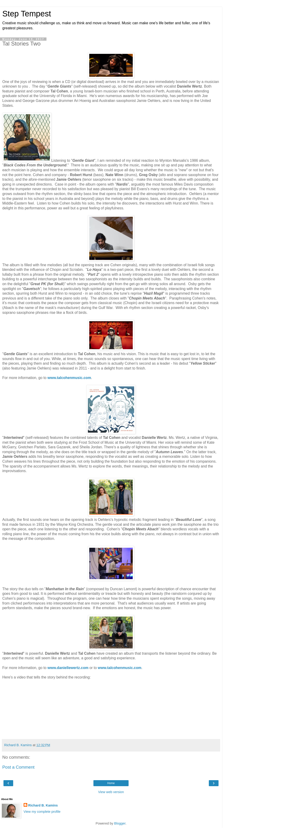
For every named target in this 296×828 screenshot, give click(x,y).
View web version (111, 792)
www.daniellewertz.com (67, 668)
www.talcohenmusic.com (69, 378)
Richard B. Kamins (43, 805)
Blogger (120, 823)
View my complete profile (42, 811)
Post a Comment (18, 767)
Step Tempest (26, 13)
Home (111, 783)
